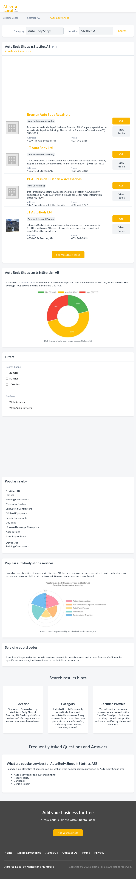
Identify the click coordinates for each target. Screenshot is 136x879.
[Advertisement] (68, 446)
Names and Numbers (40, 866)
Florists (10, 494)
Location (73, 31)
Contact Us (69, 852)
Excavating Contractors (19, 508)
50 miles (13, 378)
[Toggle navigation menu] (131, 6)
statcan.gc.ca (28, 282)
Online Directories (29, 852)
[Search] (122, 30)
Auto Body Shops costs (18, 51)
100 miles (14, 384)
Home (8, 852)
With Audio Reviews (20, 407)
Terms (86, 852)
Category (19, 31)
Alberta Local (10, 17)
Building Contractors (17, 499)
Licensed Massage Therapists (22, 527)
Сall (121, 121)
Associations (13, 531)
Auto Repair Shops (16, 536)
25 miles (13, 372)
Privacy (99, 852)
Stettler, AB (33, 17)
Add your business (68, 832)
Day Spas (11, 522)
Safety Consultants (16, 517)
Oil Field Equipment (16, 513)
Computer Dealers (16, 504)
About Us (52, 852)
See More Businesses (68, 254)
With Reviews (17, 401)
